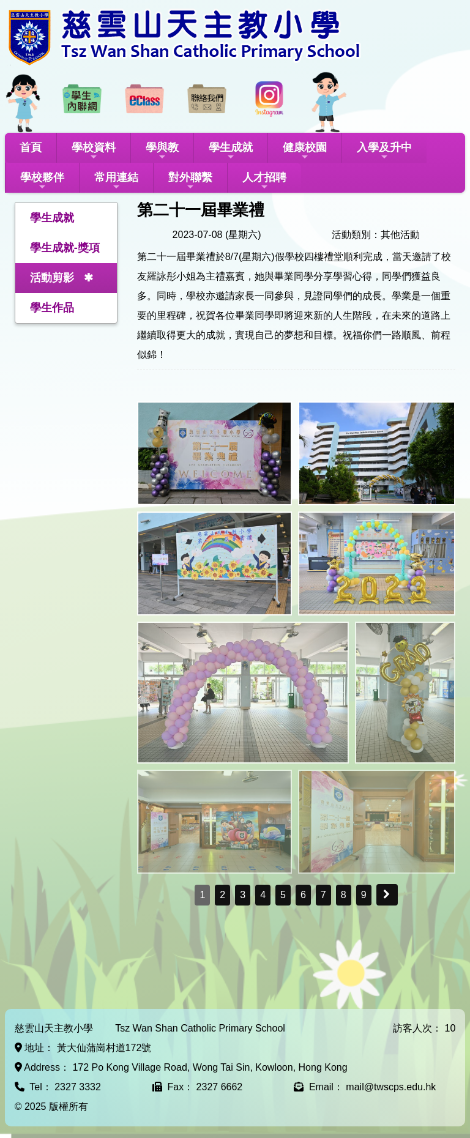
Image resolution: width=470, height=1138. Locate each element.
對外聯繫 (190, 181)
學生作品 (52, 308)
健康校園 (305, 151)
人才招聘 (264, 181)
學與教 (162, 151)
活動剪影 (52, 278)
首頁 (31, 147)
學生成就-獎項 (65, 248)
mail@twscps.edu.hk (391, 1087)
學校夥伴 (42, 181)
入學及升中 (384, 151)
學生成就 (231, 151)
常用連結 (116, 181)
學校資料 (94, 151)
